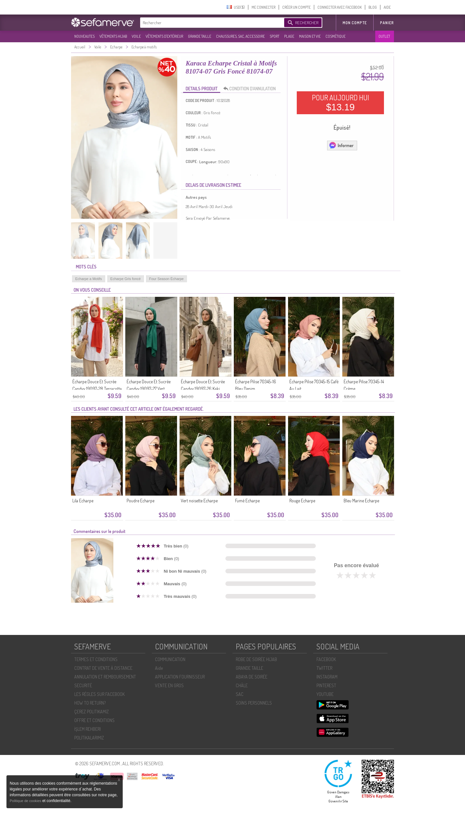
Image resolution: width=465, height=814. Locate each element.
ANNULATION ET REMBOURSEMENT (105, 676)
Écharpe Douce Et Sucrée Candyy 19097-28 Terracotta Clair (97, 388)
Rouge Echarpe (302, 500)
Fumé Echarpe (247, 500)
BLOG (372, 7)
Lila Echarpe (82, 500)
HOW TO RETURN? (90, 703)
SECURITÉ (83, 685)
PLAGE (289, 36)
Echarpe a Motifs (88, 279)
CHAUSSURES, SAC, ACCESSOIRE (240, 36)
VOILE (136, 36)
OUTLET (384, 36)
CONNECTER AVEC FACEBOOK (339, 7)
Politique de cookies (26, 801)
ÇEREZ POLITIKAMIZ (91, 711)
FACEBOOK (326, 659)
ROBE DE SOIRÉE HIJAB (256, 659)
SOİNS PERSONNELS (254, 703)
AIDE (387, 7)
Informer (341, 145)
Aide (159, 668)
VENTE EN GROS (169, 685)
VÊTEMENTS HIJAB (113, 36)
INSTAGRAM (326, 676)
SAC (239, 694)
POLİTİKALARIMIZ (89, 737)
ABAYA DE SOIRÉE (251, 676)
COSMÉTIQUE (336, 36)
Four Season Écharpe (166, 279)
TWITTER (324, 668)
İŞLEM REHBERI (87, 729)
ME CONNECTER (263, 7)
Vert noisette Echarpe (199, 500)
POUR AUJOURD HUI (340, 102)
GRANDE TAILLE (199, 36)
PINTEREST (326, 685)
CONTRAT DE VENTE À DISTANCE (103, 668)
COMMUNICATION (170, 659)
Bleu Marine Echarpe (361, 500)
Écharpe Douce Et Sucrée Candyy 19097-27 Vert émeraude (148, 388)
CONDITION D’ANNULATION (251, 89)
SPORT (274, 36)
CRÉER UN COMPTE (296, 7)
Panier (387, 22)
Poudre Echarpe (140, 500)
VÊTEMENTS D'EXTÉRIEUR (164, 36)
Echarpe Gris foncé (125, 279)
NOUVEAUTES (84, 36)
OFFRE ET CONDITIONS (94, 720)
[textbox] (210, 22)
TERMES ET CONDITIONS (96, 659)
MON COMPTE (355, 22)
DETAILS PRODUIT (202, 88)
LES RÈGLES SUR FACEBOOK (99, 694)
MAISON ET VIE (310, 36)
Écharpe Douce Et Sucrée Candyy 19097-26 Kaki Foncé (203, 388)
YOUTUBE (325, 694)
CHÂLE (242, 685)
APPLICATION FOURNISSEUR (180, 676)
